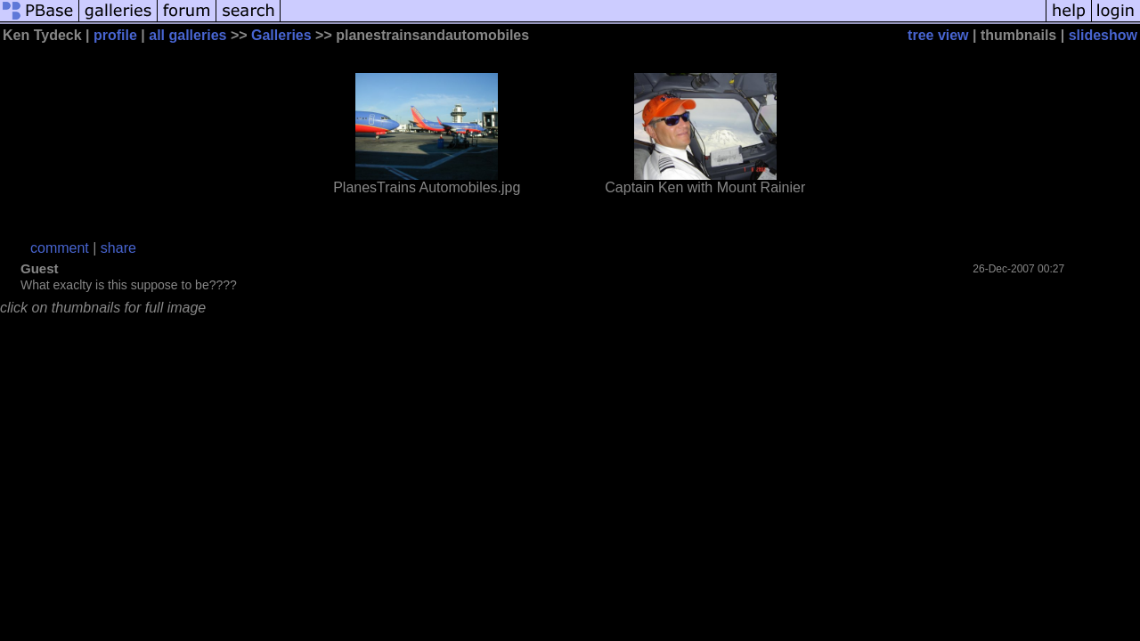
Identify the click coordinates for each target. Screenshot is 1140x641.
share (118, 248)
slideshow (1103, 35)
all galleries (187, 35)
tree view (938, 35)
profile (115, 35)
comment (59, 248)
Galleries (281, 35)
